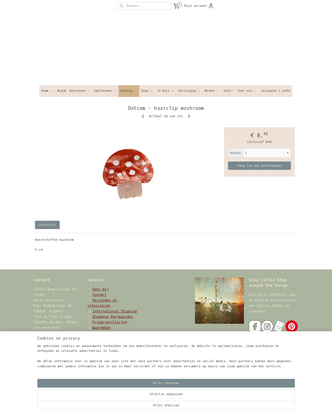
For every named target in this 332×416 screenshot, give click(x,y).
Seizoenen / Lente (275, 91)
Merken (212, 91)
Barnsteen (80, 91)
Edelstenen (105, 91)
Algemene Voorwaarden (112, 316)
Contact (99, 294)
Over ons (247, 91)
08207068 (51, 366)
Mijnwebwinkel (244, 407)
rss (173, 407)
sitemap (159, 407)
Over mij (100, 289)
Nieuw (61, 91)
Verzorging (189, 91)
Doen (147, 91)
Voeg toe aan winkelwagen (259, 165)
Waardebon (101, 327)
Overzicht (47, 225)
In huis (165, 91)
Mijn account (199, 6)
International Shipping (114, 311)
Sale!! (229, 91)
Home (47, 91)
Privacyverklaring (109, 322)
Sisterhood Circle (212, 337)
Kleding (128, 91)
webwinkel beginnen (195, 407)
